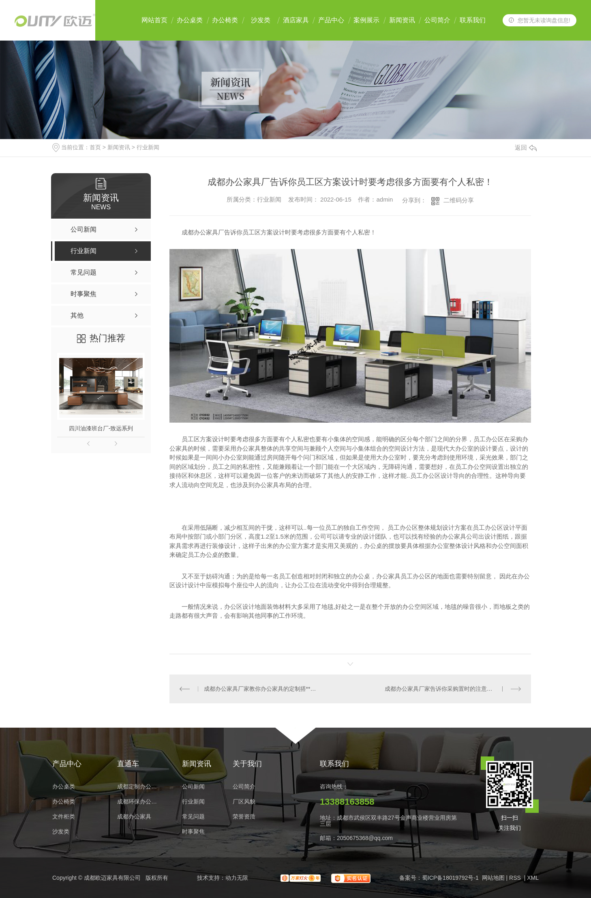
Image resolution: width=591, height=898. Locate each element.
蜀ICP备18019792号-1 (450, 877)
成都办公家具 (134, 817)
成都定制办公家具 (139, 787)
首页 (95, 147)
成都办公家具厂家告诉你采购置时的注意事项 (441, 688)
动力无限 (236, 877)
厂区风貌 (244, 802)
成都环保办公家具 (139, 802)
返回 (526, 147)
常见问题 (193, 817)
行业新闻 (148, 147)
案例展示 (366, 20)
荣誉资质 (244, 817)
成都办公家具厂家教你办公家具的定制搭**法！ (260, 688)
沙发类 (260, 20)
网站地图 (493, 877)
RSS (515, 877)
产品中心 (331, 20)
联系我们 (473, 20)
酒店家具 (296, 20)
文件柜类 (63, 817)
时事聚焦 (193, 832)
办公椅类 (225, 20)
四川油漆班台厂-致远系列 (101, 428)
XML (533, 877)
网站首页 (154, 20)
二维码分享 (458, 200)
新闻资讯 (402, 20)
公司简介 (437, 20)
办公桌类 (190, 20)
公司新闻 (193, 787)
